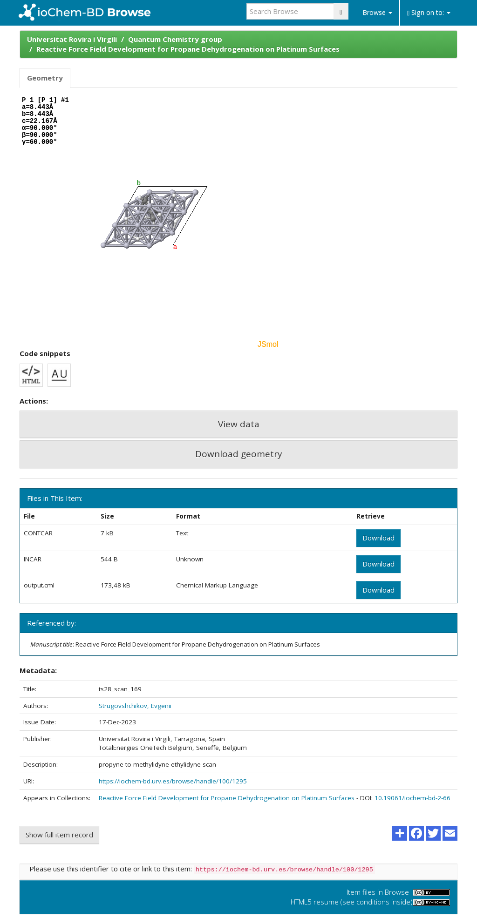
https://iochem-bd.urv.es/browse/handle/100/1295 (173, 781)
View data (238, 424)
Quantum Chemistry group (175, 39)
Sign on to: (428, 12)
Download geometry (238, 454)
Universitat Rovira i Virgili (72, 39)
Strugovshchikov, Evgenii (135, 705)
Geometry (45, 77)
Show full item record (59, 834)
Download (378, 537)
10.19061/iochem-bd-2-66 (412, 798)
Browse (377, 12)
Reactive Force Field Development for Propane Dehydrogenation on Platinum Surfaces (188, 49)
